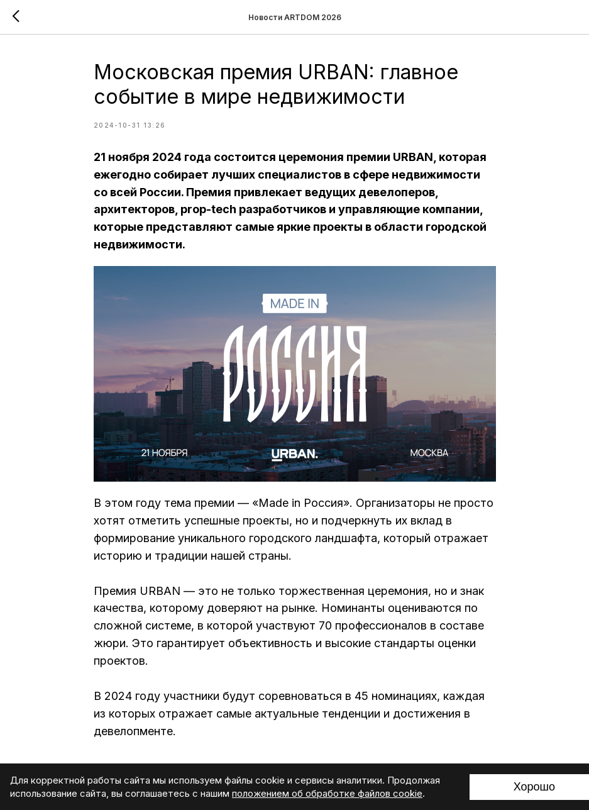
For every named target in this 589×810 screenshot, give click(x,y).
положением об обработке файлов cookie (327, 793)
